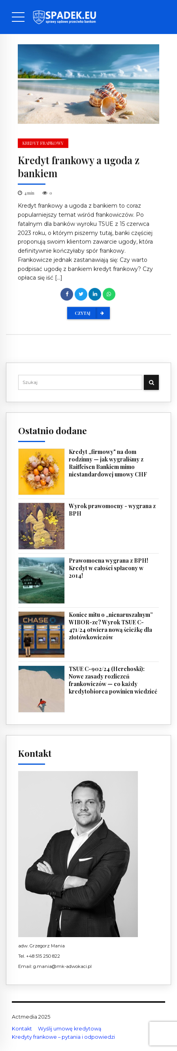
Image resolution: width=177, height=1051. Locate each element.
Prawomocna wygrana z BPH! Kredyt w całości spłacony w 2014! (108, 568)
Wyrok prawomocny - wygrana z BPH (112, 510)
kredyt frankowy (43, 144)
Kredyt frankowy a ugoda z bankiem (78, 167)
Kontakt (22, 1029)
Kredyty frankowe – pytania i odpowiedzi (63, 1037)
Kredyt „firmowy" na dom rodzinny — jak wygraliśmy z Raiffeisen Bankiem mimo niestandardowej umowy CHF (108, 463)
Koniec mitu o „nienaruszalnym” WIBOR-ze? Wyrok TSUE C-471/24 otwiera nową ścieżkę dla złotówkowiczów (111, 626)
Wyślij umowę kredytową (69, 1029)
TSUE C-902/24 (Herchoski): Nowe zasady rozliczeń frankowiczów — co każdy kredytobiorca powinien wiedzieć (113, 680)
